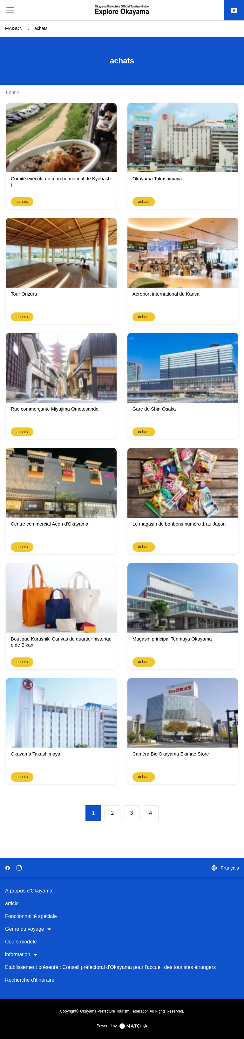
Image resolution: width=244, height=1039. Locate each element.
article (12, 903)
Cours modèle (21, 941)
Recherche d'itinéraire (29, 980)
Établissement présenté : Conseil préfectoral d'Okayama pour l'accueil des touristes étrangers (110, 967)
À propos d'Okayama (28, 890)
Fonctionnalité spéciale (31, 916)
